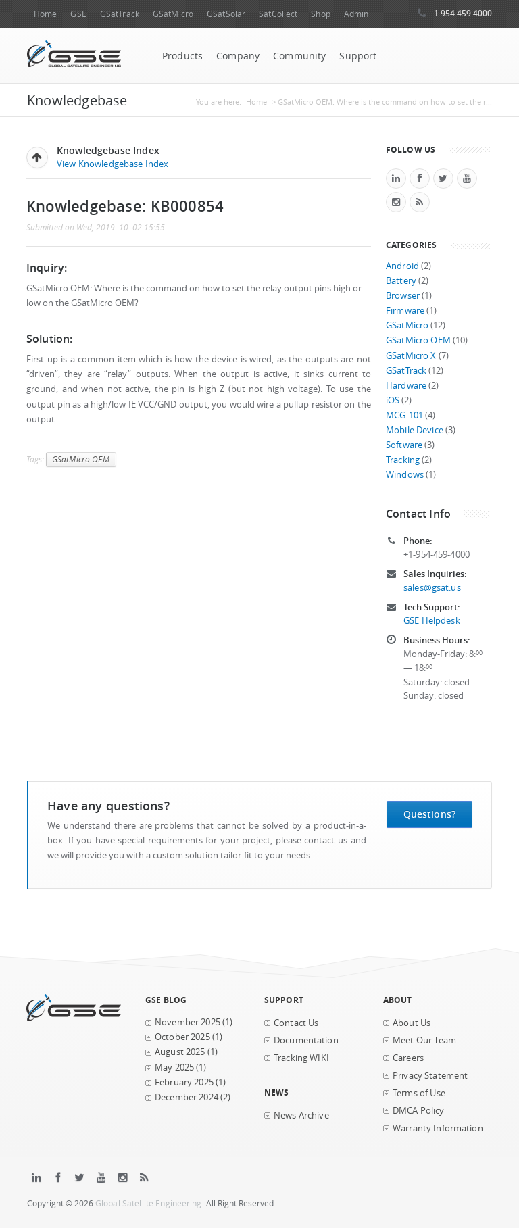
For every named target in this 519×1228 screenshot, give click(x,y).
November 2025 (187, 1022)
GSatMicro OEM (80, 459)
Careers (408, 1058)
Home (45, 14)
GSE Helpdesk (431, 621)
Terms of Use (419, 1093)
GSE (78, 14)
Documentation (306, 1040)
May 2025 (174, 1067)
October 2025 (182, 1037)
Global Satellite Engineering (148, 1203)
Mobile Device (414, 430)
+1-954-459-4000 (436, 554)
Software (404, 445)
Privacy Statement (430, 1075)
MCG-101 (404, 415)
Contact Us (296, 1023)
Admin (356, 14)
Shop (320, 14)
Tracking (403, 460)
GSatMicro (173, 14)
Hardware (406, 385)
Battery (401, 281)
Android (402, 266)
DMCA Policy (419, 1110)
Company (238, 56)
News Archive (301, 1115)
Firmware (405, 310)
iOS (392, 400)
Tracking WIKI (301, 1058)
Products (182, 56)
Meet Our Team (424, 1040)
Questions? (429, 814)
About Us (411, 1023)
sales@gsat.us (432, 587)
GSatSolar (226, 14)
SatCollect (278, 14)
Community (299, 56)
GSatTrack (119, 14)
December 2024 (186, 1097)
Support (357, 56)
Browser (403, 295)
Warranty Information (438, 1128)
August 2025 (180, 1052)
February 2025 (184, 1082)
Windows (405, 475)
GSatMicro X (411, 356)
